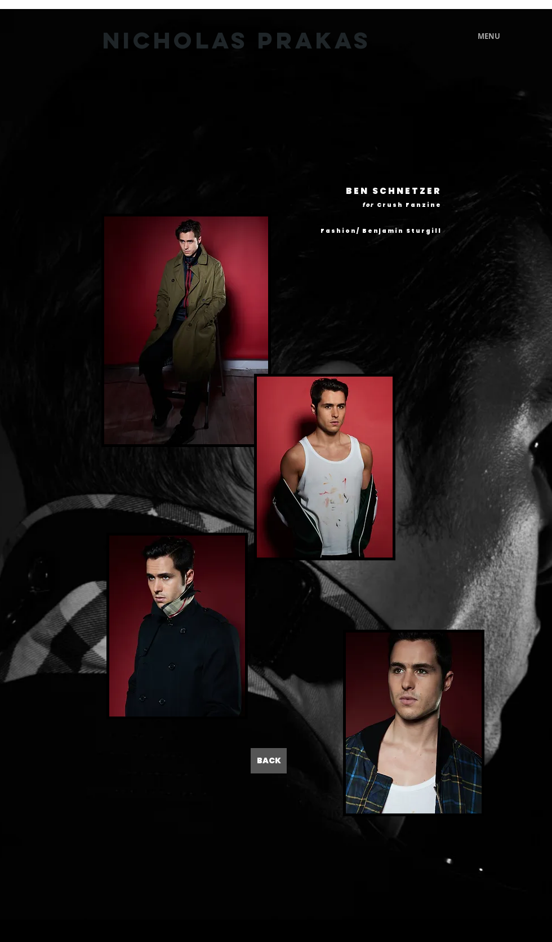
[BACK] (269, 760)
